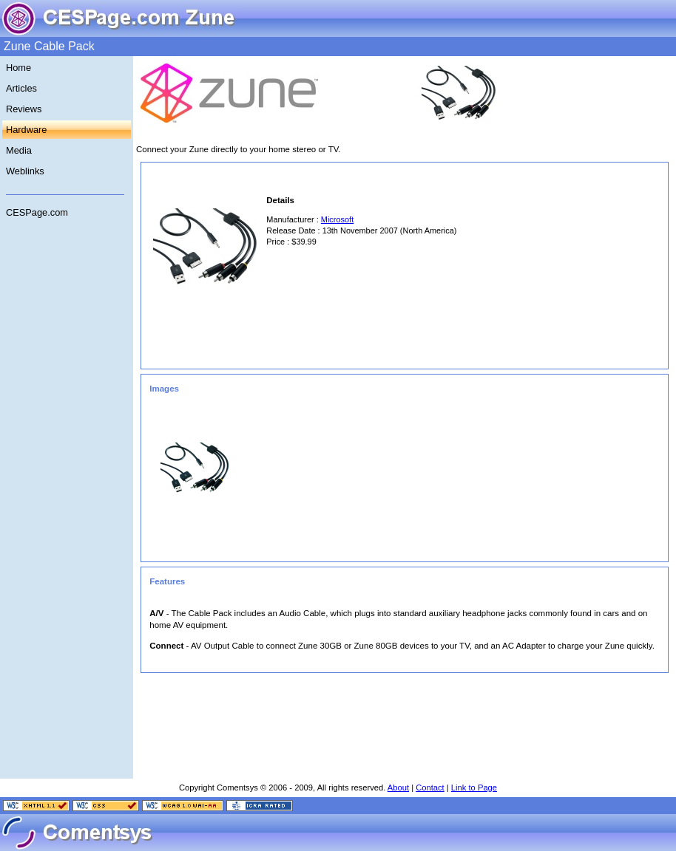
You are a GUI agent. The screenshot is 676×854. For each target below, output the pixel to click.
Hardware (26, 129)
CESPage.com (37, 212)
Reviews (23, 109)
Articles (21, 88)
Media (19, 150)
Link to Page (474, 787)
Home (18, 67)
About (398, 787)
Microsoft (337, 219)
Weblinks (25, 171)
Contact (430, 787)
